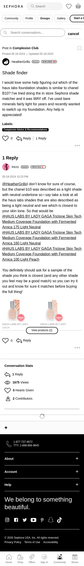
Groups (45, 18)
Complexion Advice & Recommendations (25, 129)
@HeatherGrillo (14, 184)
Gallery (61, 18)
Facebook (16, 519)
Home (9, 562)
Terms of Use (32, 542)
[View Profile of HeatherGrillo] (25, 62)
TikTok (59, 519)
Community (60, 562)
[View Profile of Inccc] (20, 167)
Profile (29, 18)
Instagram (7, 519)
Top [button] (6, 427)
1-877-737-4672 (22, 441)
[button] (6, 138)
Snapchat (51, 519)
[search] (44, 6)
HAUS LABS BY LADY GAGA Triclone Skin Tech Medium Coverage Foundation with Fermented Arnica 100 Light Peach (42, 254)
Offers (31, 562)
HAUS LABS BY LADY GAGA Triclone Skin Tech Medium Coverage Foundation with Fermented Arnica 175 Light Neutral (42, 221)
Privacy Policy (12, 542)
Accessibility (50, 542)
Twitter (25, 519)
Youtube (33, 520)
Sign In (44, 559)
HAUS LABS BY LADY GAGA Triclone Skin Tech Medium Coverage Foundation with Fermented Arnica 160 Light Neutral (42, 238)
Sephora (13, 6)
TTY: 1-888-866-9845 (26, 445)
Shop (20, 562)
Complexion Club (26, 48)
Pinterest (42, 519)
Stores (74, 562)
